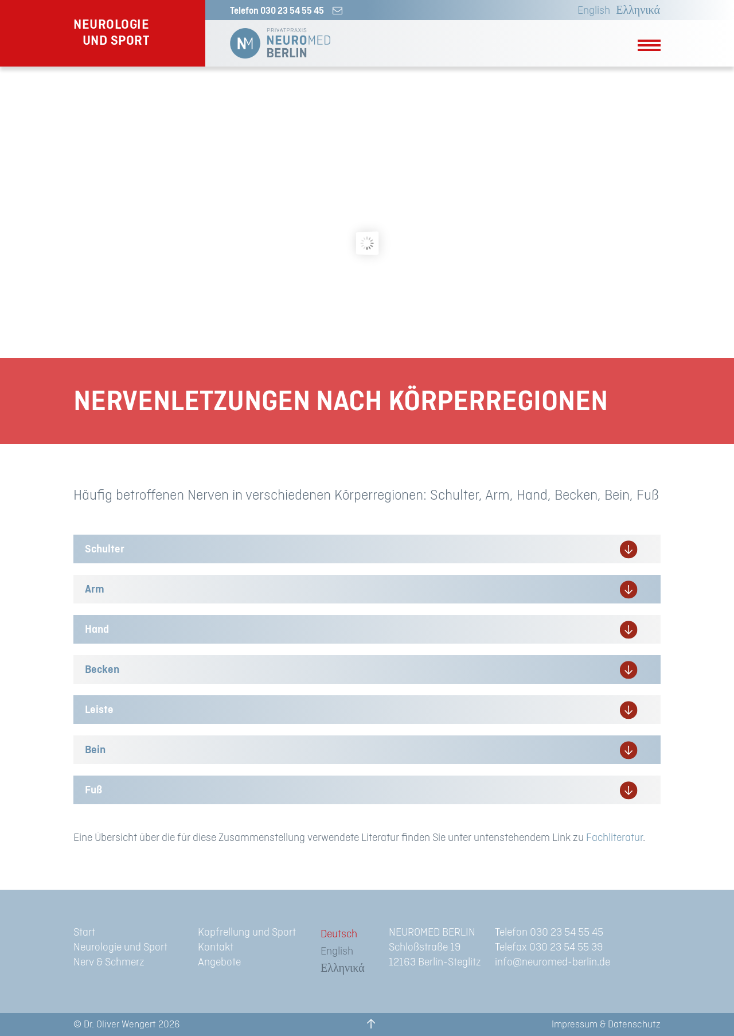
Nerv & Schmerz (109, 962)
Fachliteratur (614, 838)
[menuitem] (591, 11)
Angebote (219, 962)
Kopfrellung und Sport (247, 932)
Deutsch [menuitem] (339, 934)
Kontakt (215, 947)
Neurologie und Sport (120, 947)
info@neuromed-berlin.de (552, 962)
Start (84, 932)
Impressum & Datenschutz (606, 1024)
